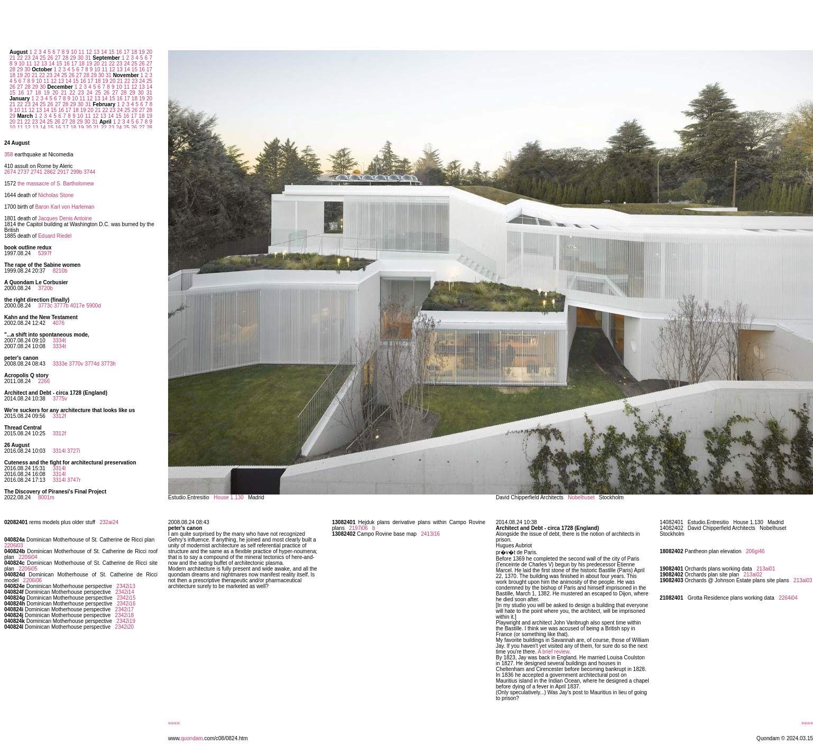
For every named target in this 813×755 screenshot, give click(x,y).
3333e (60, 364)
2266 (44, 381)
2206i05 (28, 569)
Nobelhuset (581, 497)
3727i (73, 451)
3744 (89, 172)
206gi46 (755, 551)
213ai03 (802, 580)
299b (76, 172)
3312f (59, 416)
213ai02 (752, 574)
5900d (93, 306)
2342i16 (126, 604)
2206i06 (32, 580)
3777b (61, 306)
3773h (108, 364)
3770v (76, 364)
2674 (10, 172)
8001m (46, 497)
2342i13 (125, 586)
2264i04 (788, 598)
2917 (63, 172)
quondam (192, 738)
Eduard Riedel (54, 236)
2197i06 (358, 528)
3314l (59, 451)
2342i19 (125, 621)
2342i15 (126, 598)
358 (8, 154)
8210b (60, 271)
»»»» (807, 723)
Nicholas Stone (55, 195)
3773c (45, 306)
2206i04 (28, 557)
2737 (23, 172)
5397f (44, 253)
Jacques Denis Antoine (65, 218)
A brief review (553, 652)
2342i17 (124, 609)
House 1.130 (229, 497)
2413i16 (430, 534)
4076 (58, 323)
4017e (77, 306)
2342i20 (124, 627)
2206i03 (13, 545)
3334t (59, 340)
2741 (36, 172)
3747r (74, 480)
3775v (60, 399)
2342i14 (124, 592)
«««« (174, 723)
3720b (45, 288)
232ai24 (108, 522)
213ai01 (765, 569)
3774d (92, 364)
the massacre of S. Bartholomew (55, 184)
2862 (50, 172)
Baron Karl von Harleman (64, 207)
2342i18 (124, 615)
